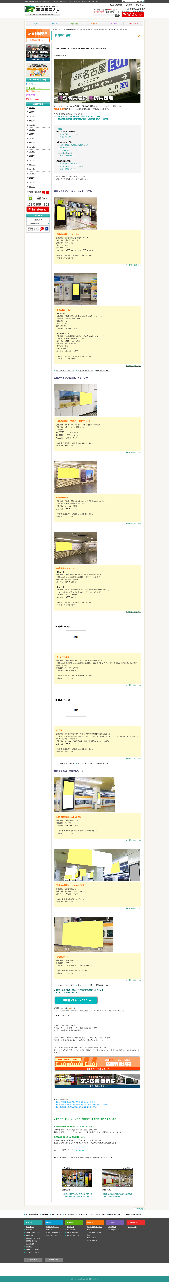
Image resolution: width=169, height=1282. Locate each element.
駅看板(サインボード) (53, 1227)
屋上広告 (90, 1230)
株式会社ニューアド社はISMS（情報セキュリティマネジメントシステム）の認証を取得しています (37, 229)
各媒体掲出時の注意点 (133, 1214)
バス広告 (114, 23)
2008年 (32, 187)
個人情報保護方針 (116, 5)
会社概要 (128, 5)
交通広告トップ (31, 1222)
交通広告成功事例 (31, 1241)
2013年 (32, 165)
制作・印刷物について (37, 224)
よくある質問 (69, 1214)
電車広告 (74, 23)
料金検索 (33, 1260)
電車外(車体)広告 (72, 1232)
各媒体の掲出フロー (115, 1214)
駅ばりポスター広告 (85, 371)
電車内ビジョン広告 (73, 1235)
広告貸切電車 (71, 1230)
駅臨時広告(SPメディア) (54, 1232)
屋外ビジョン (91, 1238)
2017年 (32, 147)
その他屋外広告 (92, 1240)
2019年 (32, 138)
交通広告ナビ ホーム (58, 29)
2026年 (32, 108)
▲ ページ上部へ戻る (61, 1016)
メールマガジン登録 (98, 1214)
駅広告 (55, 23)
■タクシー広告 (38, 99)
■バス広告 (38, 95)
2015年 (32, 156)
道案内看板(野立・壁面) (94, 1227)
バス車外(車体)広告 (114, 1230)
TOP (35, 23)
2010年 (32, 178)
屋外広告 (94, 23)
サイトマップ (82, 1214)
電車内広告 (70, 1227)
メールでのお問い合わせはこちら (38, 209)
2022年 (32, 125)
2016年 (32, 152)
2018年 (32, 143)
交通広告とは (37, 220)
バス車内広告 (112, 1227)
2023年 (32, 121)
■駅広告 (38, 84)
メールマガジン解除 (32, 1252)
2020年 (32, 134)
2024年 (32, 116)
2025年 (32, 112)
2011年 (32, 174)
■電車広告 (38, 88)
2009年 (32, 182)
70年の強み (29, 1230)
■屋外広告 (38, 91)
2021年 (32, 130)
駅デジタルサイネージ (53, 1235)
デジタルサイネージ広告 (65, 371)
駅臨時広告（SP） (103, 371)
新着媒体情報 (71, 29)
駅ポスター (49, 1230)
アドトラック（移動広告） (94, 1234)
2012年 (32, 169)
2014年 (32, 160)
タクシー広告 (133, 23)
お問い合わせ (139, 5)
